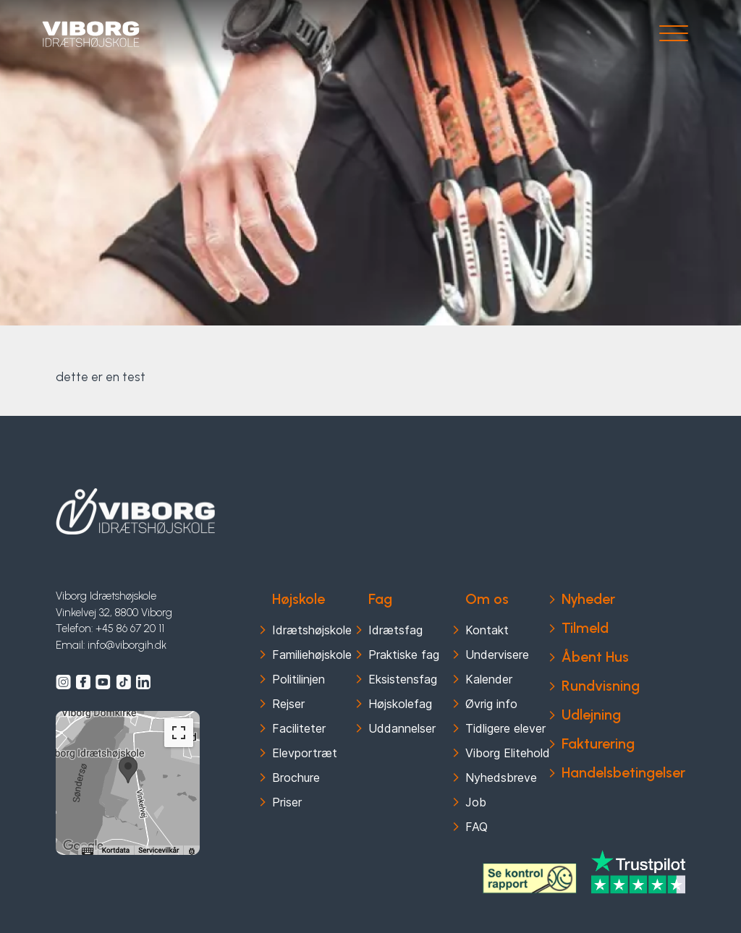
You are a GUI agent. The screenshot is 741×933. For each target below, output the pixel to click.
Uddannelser (402, 728)
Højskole (298, 599)
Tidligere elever (505, 728)
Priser (287, 802)
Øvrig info (491, 703)
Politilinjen (298, 679)
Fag (380, 599)
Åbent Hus (595, 656)
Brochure (296, 777)
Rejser (288, 703)
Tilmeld (585, 627)
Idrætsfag (395, 630)
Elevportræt (304, 753)
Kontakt (487, 630)
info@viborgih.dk (127, 645)
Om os (487, 599)
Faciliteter (299, 728)
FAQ (476, 826)
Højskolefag (400, 703)
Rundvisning (601, 685)
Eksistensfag (402, 679)
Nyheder (588, 599)
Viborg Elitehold (507, 753)
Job (475, 802)
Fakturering (598, 743)
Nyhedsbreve (501, 777)
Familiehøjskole (312, 654)
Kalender (488, 679)
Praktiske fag (403, 654)
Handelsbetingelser (623, 772)
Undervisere (497, 654)
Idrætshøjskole (312, 630)
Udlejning (591, 714)
